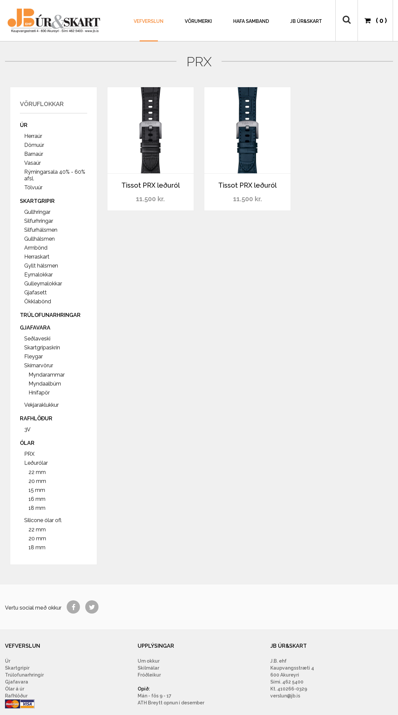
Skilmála (148, 668)
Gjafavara (35, 328)
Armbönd (35, 248)
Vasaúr (32, 163)
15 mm (37, 490)
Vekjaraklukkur (41, 405)
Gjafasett (35, 292)
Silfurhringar (38, 221)
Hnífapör (39, 392)
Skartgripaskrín (42, 347)
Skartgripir (37, 201)
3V (27, 429)
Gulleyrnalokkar (43, 283)
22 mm (37, 472)
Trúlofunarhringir (24, 675)
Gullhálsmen (39, 239)
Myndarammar (47, 375)
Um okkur (149, 661)
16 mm (37, 499)
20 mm (37, 481)
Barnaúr (33, 154)
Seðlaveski (37, 338)
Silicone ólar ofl (42, 520)
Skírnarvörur (38, 365)
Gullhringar (37, 212)
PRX (29, 454)
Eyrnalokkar (38, 274)
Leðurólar (36, 463)
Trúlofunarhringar (50, 315)
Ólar (27, 443)
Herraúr (33, 136)
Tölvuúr (33, 187)
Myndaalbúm (45, 384)
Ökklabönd (37, 301)
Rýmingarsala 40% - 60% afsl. (54, 175)
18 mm (37, 508)
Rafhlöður (36, 418)
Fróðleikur (149, 675)
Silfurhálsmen (40, 230)
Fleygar (33, 356)
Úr (24, 125)
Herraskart (36, 257)
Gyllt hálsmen (41, 266)
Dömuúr (34, 145)
